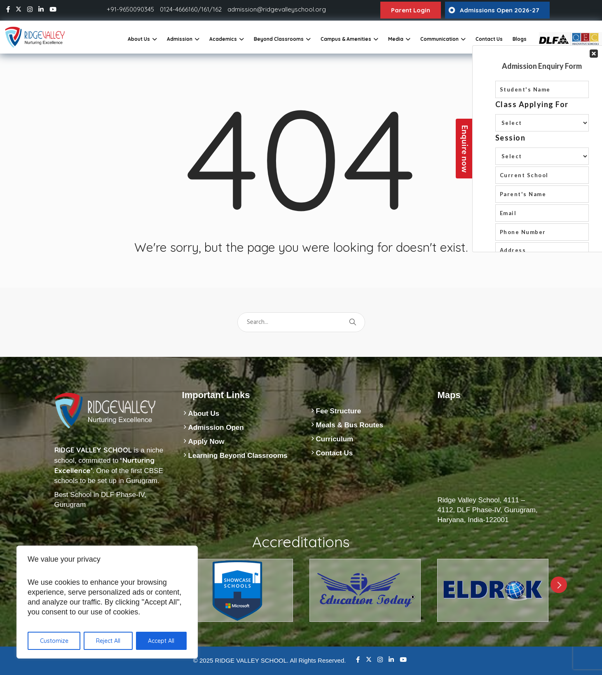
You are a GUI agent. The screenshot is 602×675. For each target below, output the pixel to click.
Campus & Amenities (346, 39)
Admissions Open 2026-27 (499, 10)
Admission (179, 39)
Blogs (520, 39)
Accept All (161, 641)
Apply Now (206, 441)
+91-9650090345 (130, 9)
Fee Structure (338, 411)
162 (217, 9)
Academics (223, 39)
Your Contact (542, 149)
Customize (54, 641)
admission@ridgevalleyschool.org (276, 9)
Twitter (369, 659)
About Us (139, 39)
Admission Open (216, 427)
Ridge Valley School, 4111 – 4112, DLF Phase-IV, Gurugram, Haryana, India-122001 (488, 510)
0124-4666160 (179, 9)
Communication (439, 39)
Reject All (108, 641)
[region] (107, 602)
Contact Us (489, 39)
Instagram (380, 659)
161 (205, 9)
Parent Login (410, 10)
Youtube (403, 659)
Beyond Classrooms (279, 39)
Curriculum (335, 439)
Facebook (358, 659)
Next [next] (558, 585)
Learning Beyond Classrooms (238, 455)
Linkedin (391, 659)
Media (395, 39)
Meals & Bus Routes (349, 425)
